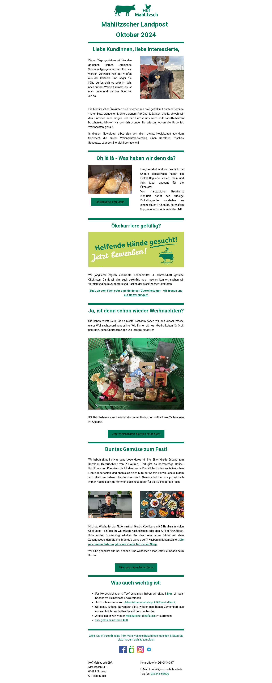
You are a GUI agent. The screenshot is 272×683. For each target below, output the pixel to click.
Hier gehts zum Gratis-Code (136, 567)
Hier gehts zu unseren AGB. (111, 620)
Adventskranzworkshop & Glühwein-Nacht (149, 602)
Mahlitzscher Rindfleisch (141, 615)
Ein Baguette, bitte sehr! (110, 202)
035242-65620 (160, 673)
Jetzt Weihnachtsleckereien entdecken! (136, 434)
